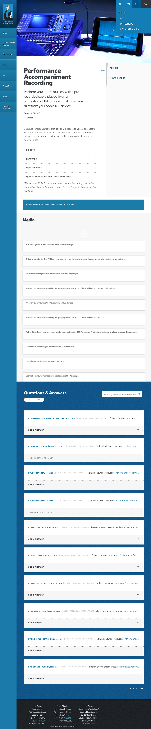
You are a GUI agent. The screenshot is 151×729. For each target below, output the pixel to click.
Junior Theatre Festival (9, 43)
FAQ (4, 75)
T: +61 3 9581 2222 (88, 721)
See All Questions (33, 400)
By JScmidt (34, 471)
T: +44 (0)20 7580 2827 (62, 716)
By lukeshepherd (37, 609)
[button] (128, 4)
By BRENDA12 (34, 637)
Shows (5, 33)
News (5, 96)
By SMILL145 (34, 525)
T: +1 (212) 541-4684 (37, 718)
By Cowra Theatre (37, 444)
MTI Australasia (129, 29)
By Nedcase (34, 665)
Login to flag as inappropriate (93, 416)
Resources (7, 54)
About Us (6, 86)
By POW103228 (35, 581)
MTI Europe (126, 23)
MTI (122, 18)
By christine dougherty (41, 416)
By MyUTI (32, 553)
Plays (5, 65)
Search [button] (136, 4)
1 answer (36, 428)
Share (102, 70)
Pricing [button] (114, 68)
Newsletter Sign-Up (7, 107)
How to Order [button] (117, 78)
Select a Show (31, 113)
